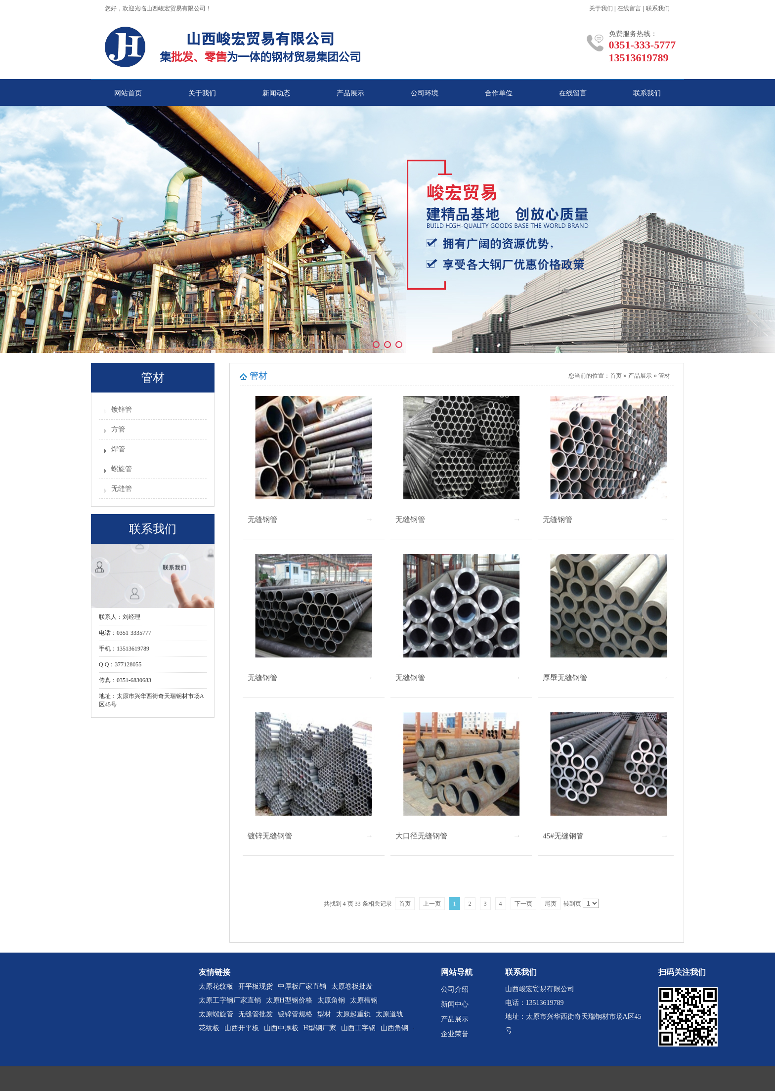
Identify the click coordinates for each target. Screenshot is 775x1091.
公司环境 (424, 93)
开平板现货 (255, 986)
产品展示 (350, 93)
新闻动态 (276, 93)
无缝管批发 (255, 1014)
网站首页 (128, 93)
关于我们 (601, 8)
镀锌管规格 (295, 1014)
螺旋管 (121, 469)
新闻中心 (455, 1004)
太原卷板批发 (352, 986)
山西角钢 (394, 1028)
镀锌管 (121, 409)
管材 (664, 375)
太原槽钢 (364, 1000)
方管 (118, 429)
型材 (324, 1014)
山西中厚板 (281, 1028)
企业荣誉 (455, 1034)
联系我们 (658, 8)
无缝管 (121, 488)
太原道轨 (389, 1014)
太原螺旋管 (216, 1014)
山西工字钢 (358, 1028)
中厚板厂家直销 (302, 986)
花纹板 (209, 1028)
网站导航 (457, 972)
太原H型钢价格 (289, 1000)
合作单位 (499, 93)
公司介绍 (455, 989)
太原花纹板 (216, 986)
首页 (616, 375)
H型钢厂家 (319, 1028)
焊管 (118, 449)
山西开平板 (241, 1028)
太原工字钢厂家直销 (230, 1000)
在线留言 (629, 8)
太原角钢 (331, 1000)
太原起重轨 (353, 1014)
